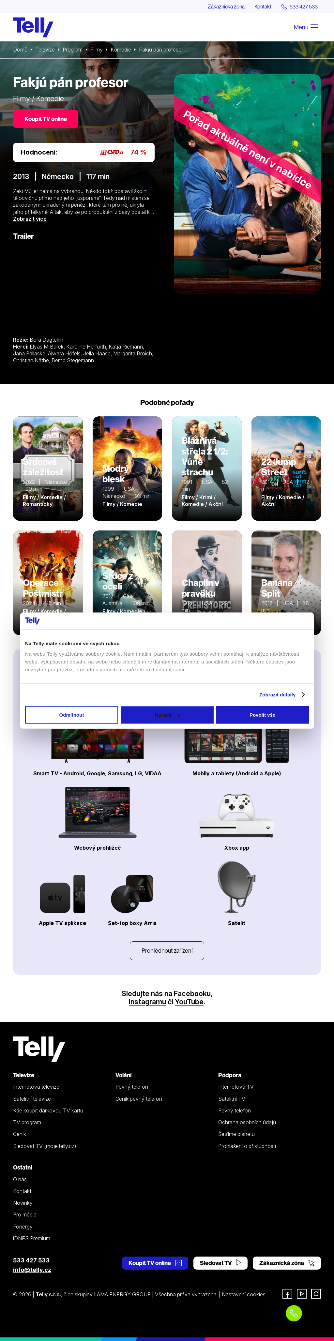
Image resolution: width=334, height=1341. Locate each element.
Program (73, 49)
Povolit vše (262, 714)
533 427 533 (31, 1260)
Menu (306, 27)
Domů (20, 49)
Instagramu (147, 1001)
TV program (27, 1122)
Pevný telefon (131, 1086)
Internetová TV (236, 1086)
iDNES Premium (31, 1238)
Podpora (229, 1075)
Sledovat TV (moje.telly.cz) (44, 1146)
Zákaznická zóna (226, 6)
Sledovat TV (220, 1263)
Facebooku (192, 993)
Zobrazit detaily (277, 694)
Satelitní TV (231, 1098)
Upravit (167, 714)
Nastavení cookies (244, 1294)
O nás (20, 1179)
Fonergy (23, 1226)
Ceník (19, 1134)
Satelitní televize (32, 1098)
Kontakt (262, 6)
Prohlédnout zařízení (167, 950)
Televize (45, 49)
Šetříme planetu (236, 1134)
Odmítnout (71, 714)
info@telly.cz (32, 1269)
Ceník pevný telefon (138, 1098)
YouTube (189, 1001)
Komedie (121, 49)
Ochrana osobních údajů (247, 1122)
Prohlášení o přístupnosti (247, 1146)
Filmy (96, 49)
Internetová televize (36, 1086)
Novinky (23, 1202)
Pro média (25, 1214)
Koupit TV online (45, 119)
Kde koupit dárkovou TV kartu (48, 1110)
